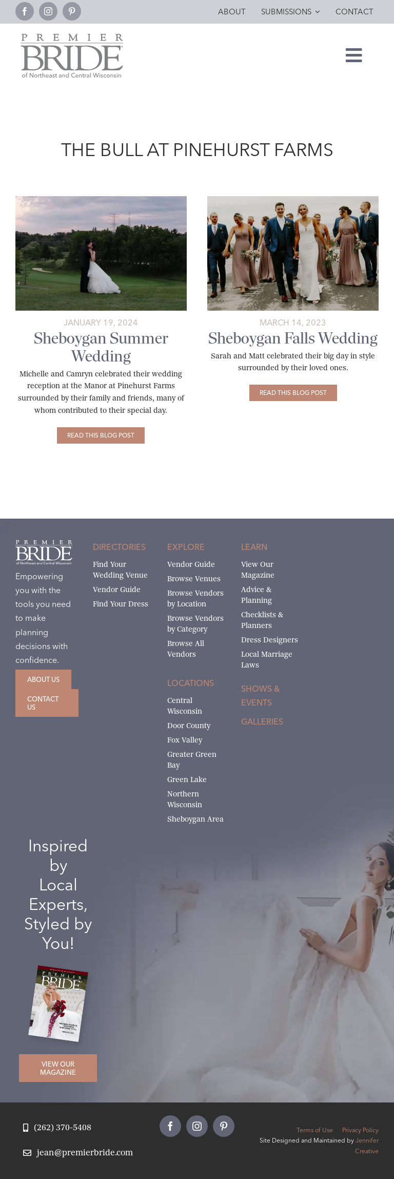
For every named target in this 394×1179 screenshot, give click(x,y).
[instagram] (48, 11)
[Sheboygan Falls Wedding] (293, 393)
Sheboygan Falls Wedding (293, 338)
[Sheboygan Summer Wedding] (101, 435)
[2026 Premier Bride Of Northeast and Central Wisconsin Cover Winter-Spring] (62, 973)
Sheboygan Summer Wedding (101, 347)
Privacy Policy (360, 1130)
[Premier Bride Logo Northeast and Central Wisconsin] (72, 37)
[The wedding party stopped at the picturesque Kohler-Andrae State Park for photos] (293, 200)
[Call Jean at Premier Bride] (57, 1127)
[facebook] (24, 11)
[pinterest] (72, 11)
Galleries (262, 721)
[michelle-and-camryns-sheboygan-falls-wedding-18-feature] (101, 200)
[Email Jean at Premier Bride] (78, 1153)
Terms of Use (315, 1130)
